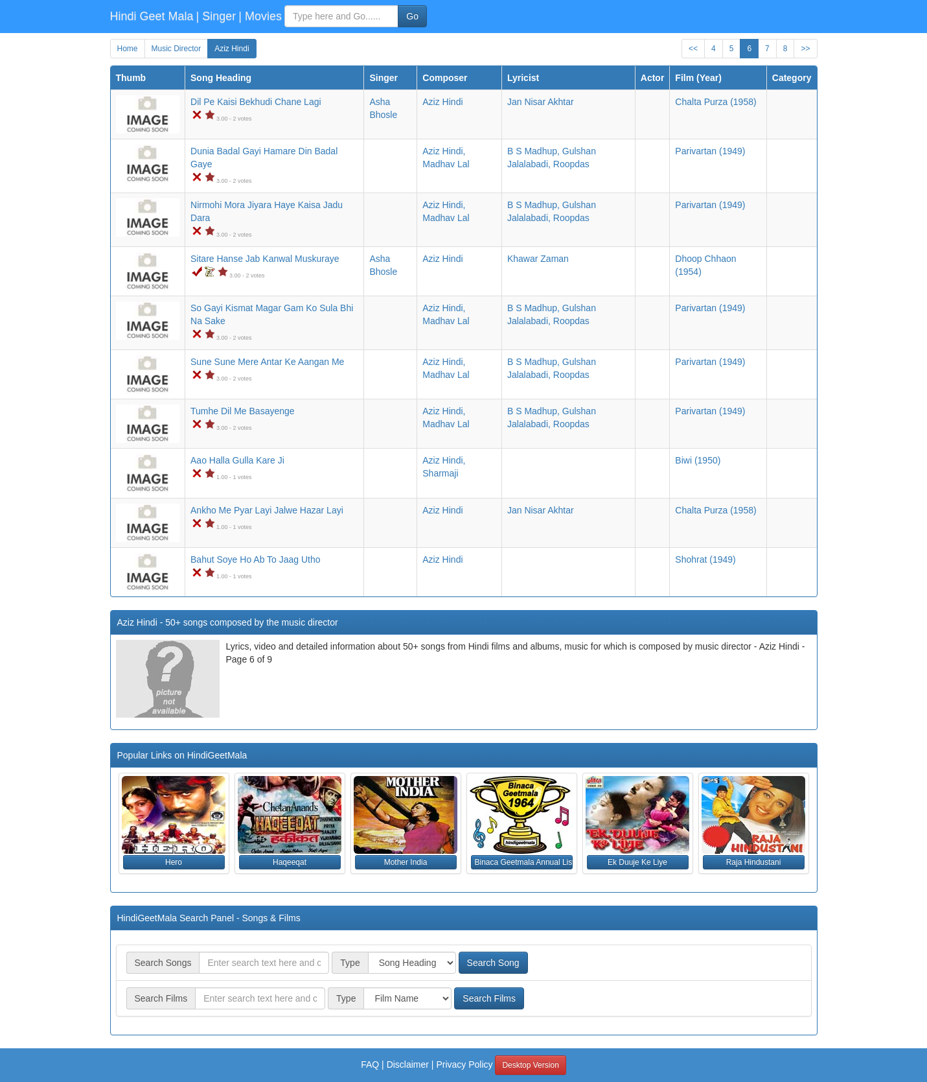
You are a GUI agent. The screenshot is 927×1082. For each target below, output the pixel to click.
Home (127, 48)
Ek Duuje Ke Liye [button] (637, 862)
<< (693, 48)
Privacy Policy (464, 1064)
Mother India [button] (406, 862)
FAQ (370, 1064)
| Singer (216, 16)
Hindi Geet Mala (152, 16)
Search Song (493, 963)
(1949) (710, 151)
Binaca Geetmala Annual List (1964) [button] (524, 862)
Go (412, 16)
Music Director (176, 48)
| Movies (260, 16)
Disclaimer (408, 1064)
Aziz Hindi (231, 48)
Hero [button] (173, 862)
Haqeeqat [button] (289, 862)
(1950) (697, 460)
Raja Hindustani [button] (753, 862)
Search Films (489, 998)
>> (805, 48)
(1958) (715, 102)
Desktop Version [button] (530, 1065)
